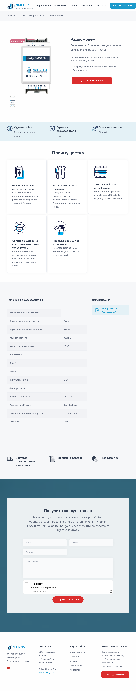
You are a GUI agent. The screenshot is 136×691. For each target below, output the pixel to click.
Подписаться (115, 674)
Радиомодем (83, 39)
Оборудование (43, 5)
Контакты (101, 5)
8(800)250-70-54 (47, 668)
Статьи (73, 5)
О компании (86, 5)
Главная (11, 15)
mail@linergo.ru (46, 672)
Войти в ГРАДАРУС (123, 5)
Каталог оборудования (32, 15)
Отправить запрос (92, 80)
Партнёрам (60, 5)
